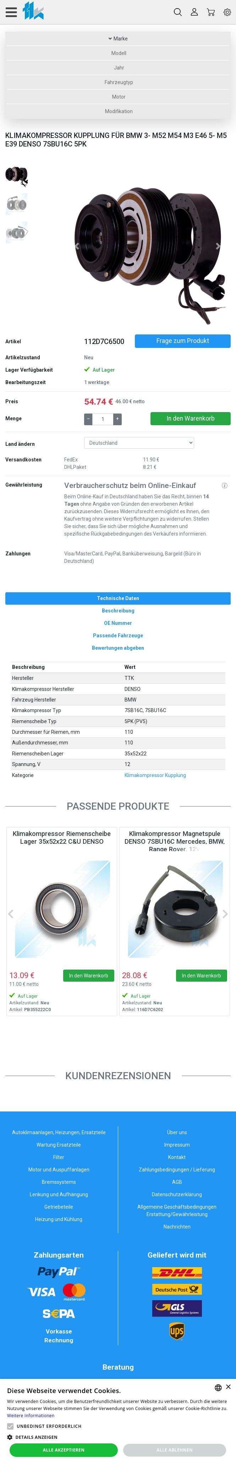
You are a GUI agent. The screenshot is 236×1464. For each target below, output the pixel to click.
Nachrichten (177, 1227)
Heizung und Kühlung (58, 1219)
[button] (76, 246)
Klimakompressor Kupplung (155, 775)
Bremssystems (59, 1182)
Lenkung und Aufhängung (59, 1194)
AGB (177, 1182)
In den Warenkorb (190, 418)
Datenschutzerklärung (177, 1194)
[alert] (118, 1421)
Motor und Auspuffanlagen (58, 1169)
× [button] (228, 1387)
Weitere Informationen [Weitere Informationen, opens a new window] (31, 1416)
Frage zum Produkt (183, 340)
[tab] (118, 598)
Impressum (177, 1145)
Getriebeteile (58, 1207)
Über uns (177, 1132)
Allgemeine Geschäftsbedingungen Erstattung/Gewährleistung (176, 1210)
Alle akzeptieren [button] (64, 1450)
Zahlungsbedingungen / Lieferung (177, 1169)
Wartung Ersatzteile (59, 1145)
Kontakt (177, 1157)
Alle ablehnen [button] (175, 1450)
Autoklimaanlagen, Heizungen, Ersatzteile (59, 1132)
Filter (58, 1157)
